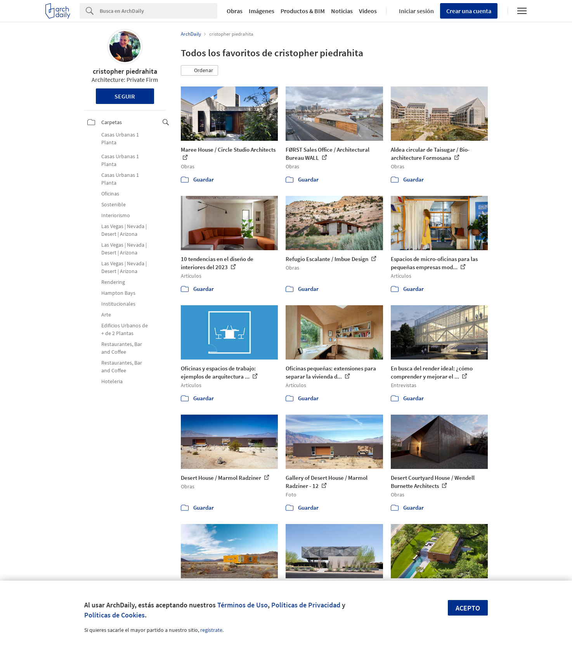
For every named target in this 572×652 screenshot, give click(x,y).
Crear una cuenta (468, 11)
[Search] (158, 11)
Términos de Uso (242, 604)
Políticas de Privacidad (305, 604)
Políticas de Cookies (114, 614)
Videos (368, 11)
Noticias (342, 11)
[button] (199, 70)
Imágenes (261, 11)
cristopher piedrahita (125, 71)
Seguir (124, 96)
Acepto (468, 608)
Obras (235, 11)
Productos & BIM (303, 11)
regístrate (211, 629)
